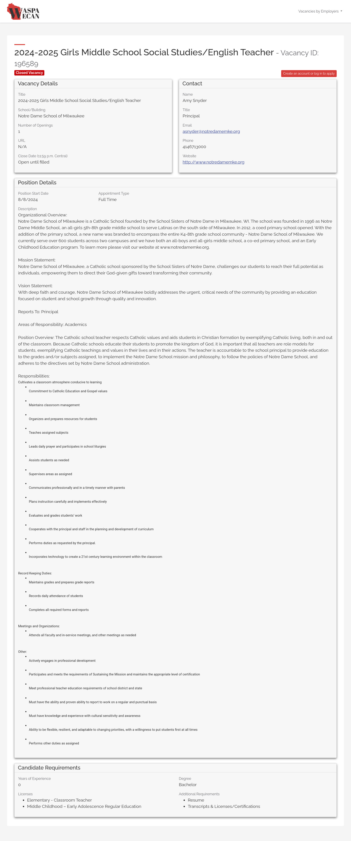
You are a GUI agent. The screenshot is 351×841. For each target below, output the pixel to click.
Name (188, 94)
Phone (188, 140)
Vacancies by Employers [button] (319, 11)
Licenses (25, 794)
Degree (185, 778)
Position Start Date (33, 193)
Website (189, 156)
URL (21, 140)
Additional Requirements (199, 794)
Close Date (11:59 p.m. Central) (43, 156)
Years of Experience (34, 778)
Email (187, 125)
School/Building (31, 110)
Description (27, 209)
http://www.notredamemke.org (213, 162)
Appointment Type (113, 193)
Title (21, 94)
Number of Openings (35, 125)
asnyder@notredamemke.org (211, 131)
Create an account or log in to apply (309, 73)
